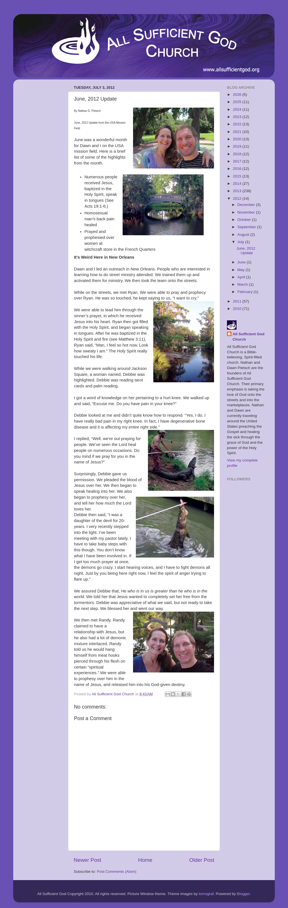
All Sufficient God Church (248, 336)
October (244, 219)
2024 (237, 109)
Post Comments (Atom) (116, 871)
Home (145, 860)
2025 (237, 102)
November (246, 212)
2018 (237, 154)
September (247, 227)
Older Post (201, 860)
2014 (237, 183)
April (241, 277)
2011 (237, 301)
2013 (237, 191)
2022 (237, 124)
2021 (237, 132)
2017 (237, 161)
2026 (237, 94)
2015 (237, 176)
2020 (237, 139)
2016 (237, 168)
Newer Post (87, 860)
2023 (237, 117)
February (245, 292)
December (246, 205)
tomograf (206, 894)
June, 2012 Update (246, 250)
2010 (237, 309)
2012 (237, 198)
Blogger (243, 894)
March (243, 284)
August (243, 234)
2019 (237, 146)
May (241, 270)
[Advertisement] (40, 168)
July (241, 242)
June (242, 262)
